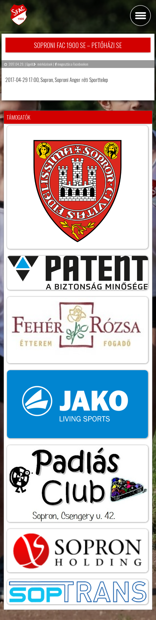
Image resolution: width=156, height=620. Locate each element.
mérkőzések (44, 64)
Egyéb (29, 64)
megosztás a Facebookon (71, 64)
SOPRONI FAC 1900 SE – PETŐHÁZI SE (78, 45)
